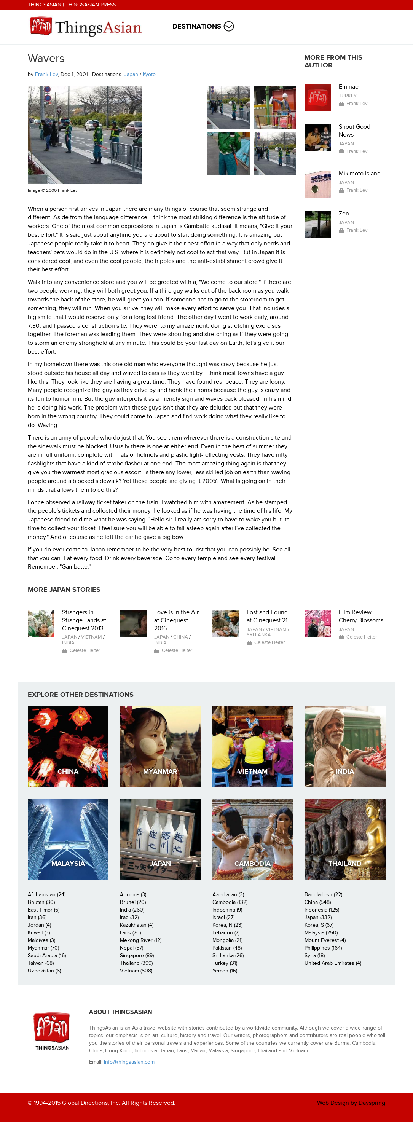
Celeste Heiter (85, 650)
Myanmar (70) (43, 948)
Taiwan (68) (41, 963)
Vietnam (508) (136, 970)
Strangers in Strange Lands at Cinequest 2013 (84, 620)
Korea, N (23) (227, 925)
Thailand (345, 864)
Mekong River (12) (140, 940)
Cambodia (252, 864)
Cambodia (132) (229, 902)
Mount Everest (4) (325, 940)
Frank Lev (46, 74)
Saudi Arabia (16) (47, 955)
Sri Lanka (259, 635)
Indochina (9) (227, 910)
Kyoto (149, 74)
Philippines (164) (323, 948)
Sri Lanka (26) (228, 955)
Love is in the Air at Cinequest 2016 (176, 620)
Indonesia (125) (322, 910)
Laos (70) (130, 932)
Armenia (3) (133, 894)
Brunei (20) (133, 902)
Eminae (349, 87)
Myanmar (160, 772)
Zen (344, 213)
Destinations (196, 26)
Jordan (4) (39, 925)
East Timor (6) (43, 910)
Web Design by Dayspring (351, 1103)
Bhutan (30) (41, 902)
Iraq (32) (129, 917)
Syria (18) (315, 955)
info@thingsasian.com (129, 1062)
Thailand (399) (136, 963)
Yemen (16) (224, 970)
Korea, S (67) (319, 925)
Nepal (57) (131, 948)
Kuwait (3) (39, 932)
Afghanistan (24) (46, 894)
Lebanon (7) (225, 932)
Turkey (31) (224, 963)
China (180, 637)
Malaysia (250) (321, 932)
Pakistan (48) (227, 948)
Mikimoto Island (360, 173)
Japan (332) (318, 917)
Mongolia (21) (227, 940)
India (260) (132, 910)
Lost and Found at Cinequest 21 (267, 616)
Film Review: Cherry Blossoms (361, 616)
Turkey (348, 96)
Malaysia (68, 864)
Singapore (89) (137, 955)
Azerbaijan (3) (228, 894)
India (68, 643)
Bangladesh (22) (323, 894)
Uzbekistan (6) (44, 970)
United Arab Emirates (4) (333, 963)
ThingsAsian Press (90, 5)
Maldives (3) (41, 940)
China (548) (318, 902)
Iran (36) (37, 917)
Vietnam (91, 637)
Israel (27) (223, 917)
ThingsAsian (44, 5)
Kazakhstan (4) (136, 925)
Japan (131, 74)
